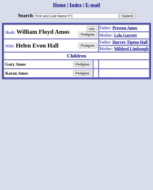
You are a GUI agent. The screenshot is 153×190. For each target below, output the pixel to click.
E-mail (93, 5)
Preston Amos (124, 28)
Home (59, 5)
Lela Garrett (125, 35)
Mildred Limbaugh (131, 48)
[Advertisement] (76, 92)
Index (76, 5)
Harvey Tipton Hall (130, 42)
